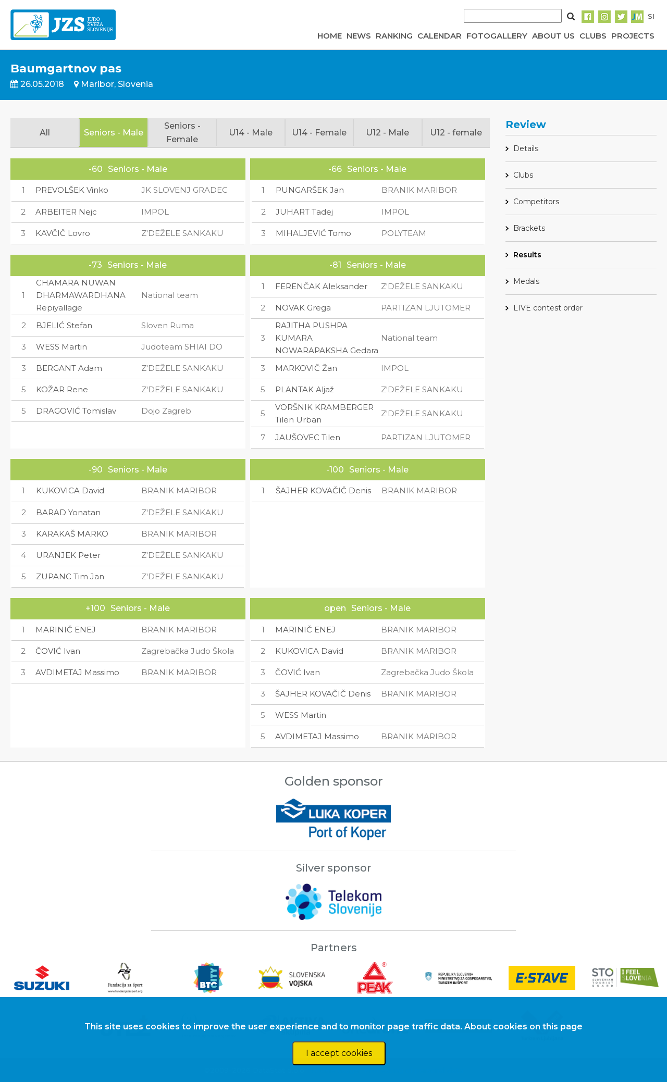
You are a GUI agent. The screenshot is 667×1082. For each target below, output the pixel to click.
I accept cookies (339, 1053)
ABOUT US (553, 36)
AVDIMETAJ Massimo (77, 672)
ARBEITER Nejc (66, 212)
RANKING (394, 36)
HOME (329, 36)
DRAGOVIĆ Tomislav (76, 411)
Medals (526, 281)
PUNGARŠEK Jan (310, 190)
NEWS (359, 36)
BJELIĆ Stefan (64, 325)
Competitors (536, 201)
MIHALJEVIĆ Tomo (313, 233)
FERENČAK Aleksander (321, 286)
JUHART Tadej (304, 212)
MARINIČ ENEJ (65, 630)
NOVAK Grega (303, 308)
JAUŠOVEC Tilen (307, 437)
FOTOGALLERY (496, 36)
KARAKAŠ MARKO (72, 534)
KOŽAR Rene (62, 389)
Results (527, 254)
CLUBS (593, 36)
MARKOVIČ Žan (306, 368)
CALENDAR (439, 36)
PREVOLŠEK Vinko (71, 190)
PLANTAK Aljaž (304, 389)
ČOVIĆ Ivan (57, 651)
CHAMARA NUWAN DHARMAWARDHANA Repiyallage (81, 295)
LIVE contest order (548, 308)
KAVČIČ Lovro (62, 233)
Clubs (523, 175)
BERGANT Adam (69, 368)
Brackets (529, 228)
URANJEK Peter (68, 555)
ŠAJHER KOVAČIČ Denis (323, 490)
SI (651, 16)
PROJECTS (632, 36)
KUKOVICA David (70, 490)
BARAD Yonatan (68, 512)
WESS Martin (61, 347)
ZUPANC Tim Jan (70, 576)
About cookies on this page (523, 1026)
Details (525, 148)
